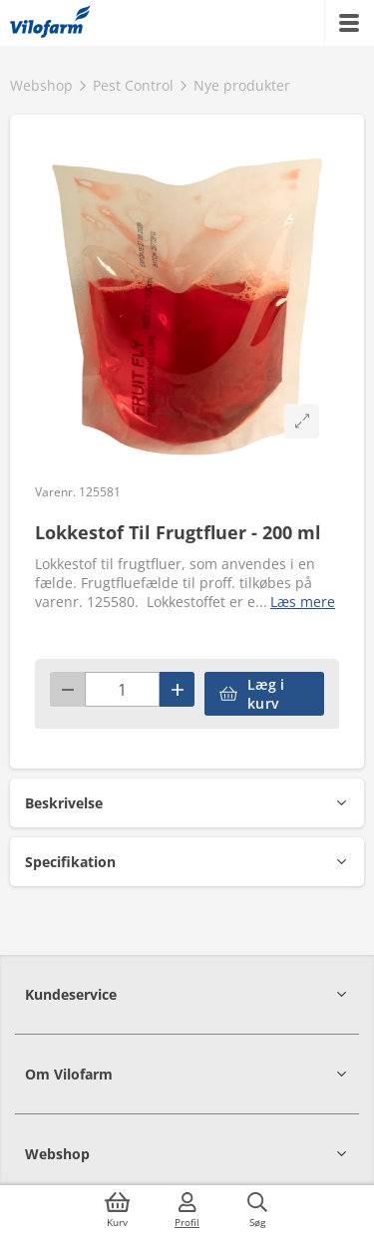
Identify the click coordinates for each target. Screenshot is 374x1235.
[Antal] (122, 689)
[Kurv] (118, 1210)
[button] (187, 802)
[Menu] (349, 23)
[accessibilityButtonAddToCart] (264, 694)
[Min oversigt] (50, 23)
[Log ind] (187, 1210)
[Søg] (257, 1210)
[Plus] (177, 689)
